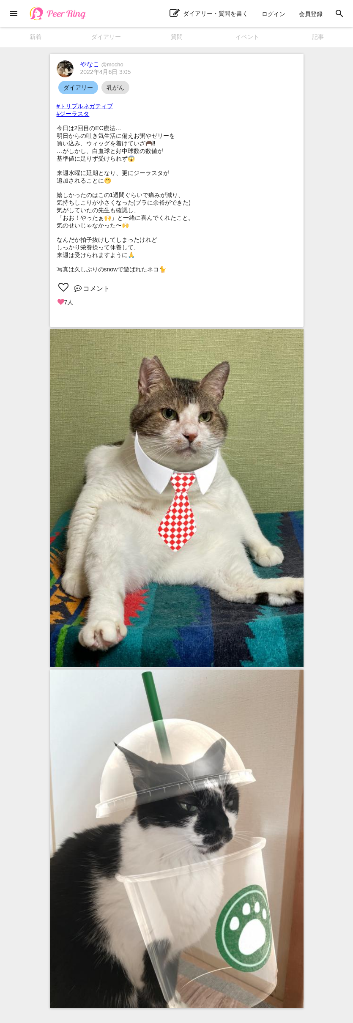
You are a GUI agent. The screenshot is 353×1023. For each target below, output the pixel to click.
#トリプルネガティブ (85, 106)
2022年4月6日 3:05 (105, 71)
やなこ (101, 64)
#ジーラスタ (73, 113)
